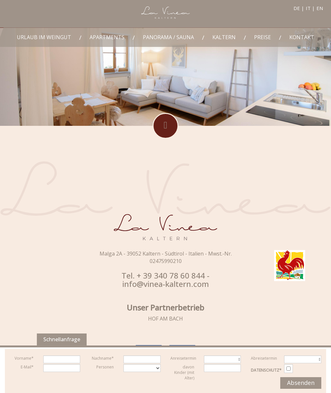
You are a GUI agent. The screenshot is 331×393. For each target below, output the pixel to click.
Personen (105, 367)
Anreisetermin (183, 358)
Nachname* (103, 358)
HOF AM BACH (165, 318)
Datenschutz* (266, 370)
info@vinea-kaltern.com (165, 284)
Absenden (301, 383)
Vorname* (24, 358)
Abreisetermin (264, 358)
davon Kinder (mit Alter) (184, 372)
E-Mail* (27, 367)
